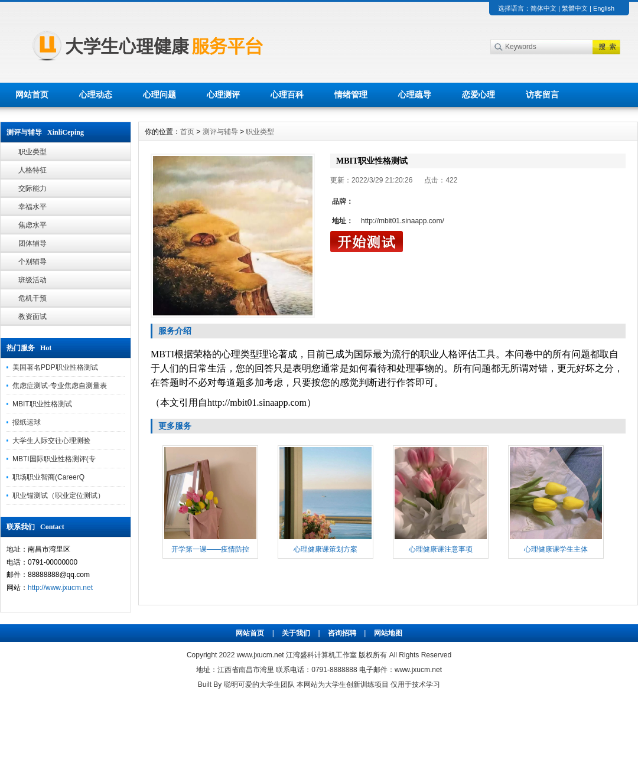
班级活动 (32, 280)
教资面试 (32, 316)
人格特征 (32, 170)
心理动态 (95, 94)
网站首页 (31, 94)
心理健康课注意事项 (441, 549)
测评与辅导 (220, 132)
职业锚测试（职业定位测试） (58, 495)
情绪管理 (350, 94)
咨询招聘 (342, 633)
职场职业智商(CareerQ (48, 477)
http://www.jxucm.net (60, 588)
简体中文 (543, 8)
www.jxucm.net (260, 655)
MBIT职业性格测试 (42, 404)
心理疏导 (414, 94)
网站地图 (388, 633)
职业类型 (32, 152)
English (603, 8)
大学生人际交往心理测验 (51, 440)
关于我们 (296, 633)
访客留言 (542, 94)
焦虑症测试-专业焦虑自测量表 (59, 386)
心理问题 (159, 94)
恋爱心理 (478, 94)
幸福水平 (32, 207)
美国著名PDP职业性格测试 (55, 367)
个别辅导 (32, 261)
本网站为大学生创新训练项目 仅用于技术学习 (368, 684)
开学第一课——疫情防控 (210, 549)
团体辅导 (32, 243)
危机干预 (32, 298)
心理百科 (287, 94)
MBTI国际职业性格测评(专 (54, 459)
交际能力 (32, 188)
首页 (187, 132)
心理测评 (223, 94)
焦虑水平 (32, 225)
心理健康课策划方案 (325, 549)
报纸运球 (26, 422)
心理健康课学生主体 (556, 549)
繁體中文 (575, 8)
